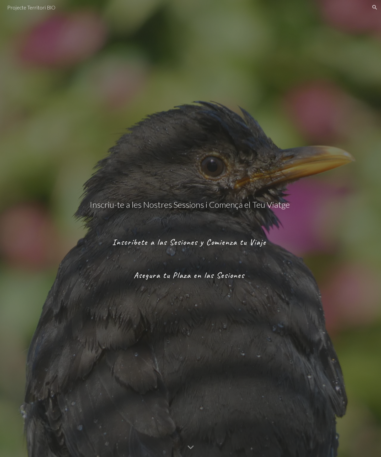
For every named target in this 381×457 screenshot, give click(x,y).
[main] (190, 228)
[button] (374, 7)
